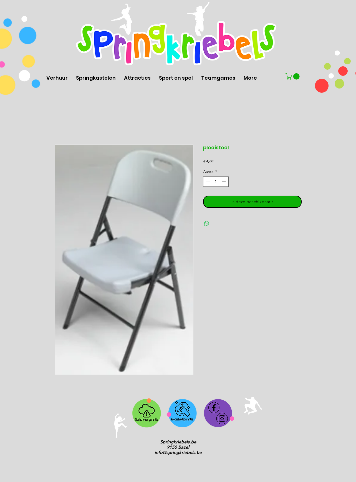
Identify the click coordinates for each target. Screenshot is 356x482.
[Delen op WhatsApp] (206, 223)
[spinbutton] (216, 181)
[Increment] (224, 181)
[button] (293, 76)
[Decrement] (207, 181)
